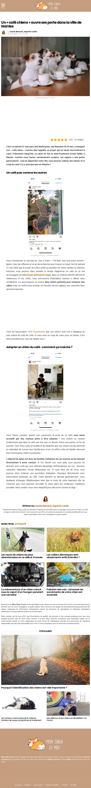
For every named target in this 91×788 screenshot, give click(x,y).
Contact (65, 785)
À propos (18, 785)
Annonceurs (38, 785)
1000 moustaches (36, 331)
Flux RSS (73, 785)
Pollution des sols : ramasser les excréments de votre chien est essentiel (65, 592)
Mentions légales (52, 785)
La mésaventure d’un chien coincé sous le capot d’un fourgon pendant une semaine (22, 592)
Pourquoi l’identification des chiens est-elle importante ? (34, 687)
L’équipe (27, 785)
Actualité (20, 523)
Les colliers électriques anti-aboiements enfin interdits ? (63, 556)
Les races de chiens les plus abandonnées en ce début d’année (22, 556)
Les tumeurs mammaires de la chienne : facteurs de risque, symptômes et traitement (21, 719)
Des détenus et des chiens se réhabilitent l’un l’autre (67, 719)
